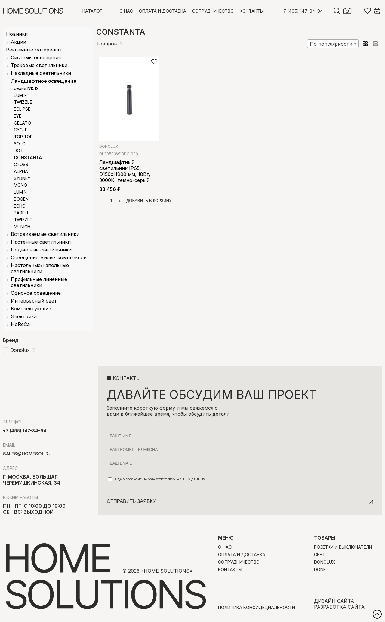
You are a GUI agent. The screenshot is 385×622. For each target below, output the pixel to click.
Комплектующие (31, 309)
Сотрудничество (213, 11)
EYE (17, 116)
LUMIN (20, 95)
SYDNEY (22, 178)
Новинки (17, 34)
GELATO (22, 122)
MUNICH (22, 226)
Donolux (108, 146)
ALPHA (21, 171)
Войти (358, 11)
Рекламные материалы (33, 50)
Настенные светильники (41, 242)
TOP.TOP (23, 136)
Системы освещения (36, 57)
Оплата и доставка (162, 11)
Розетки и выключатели (343, 547)
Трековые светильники (39, 65)
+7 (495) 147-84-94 (302, 11)
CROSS (21, 164)
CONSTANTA (28, 157)
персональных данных (185, 479)
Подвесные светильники (41, 250)
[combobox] (333, 43)
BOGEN (21, 199)
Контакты (252, 11)
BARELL (21, 212)
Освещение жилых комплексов (49, 257)
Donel (321, 569)
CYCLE (20, 129)
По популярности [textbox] (331, 44)
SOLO (20, 143)
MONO (20, 185)
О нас (126, 11)
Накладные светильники (41, 73)
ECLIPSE (22, 109)
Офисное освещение (36, 293)
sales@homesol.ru (27, 453)
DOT (18, 150)
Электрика (24, 316)
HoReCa (20, 324)
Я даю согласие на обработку (156, 479)
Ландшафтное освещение (43, 81)
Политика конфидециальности (256, 607)
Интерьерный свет (34, 301)
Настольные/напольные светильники (40, 268)
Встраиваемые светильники (45, 234)
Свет (319, 554)
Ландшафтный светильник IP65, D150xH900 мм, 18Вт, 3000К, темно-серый (124, 171)
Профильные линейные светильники (39, 282)
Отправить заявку (131, 501)
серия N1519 (26, 88)
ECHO (20, 205)
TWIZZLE (23, 102)
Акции (18, 42)
